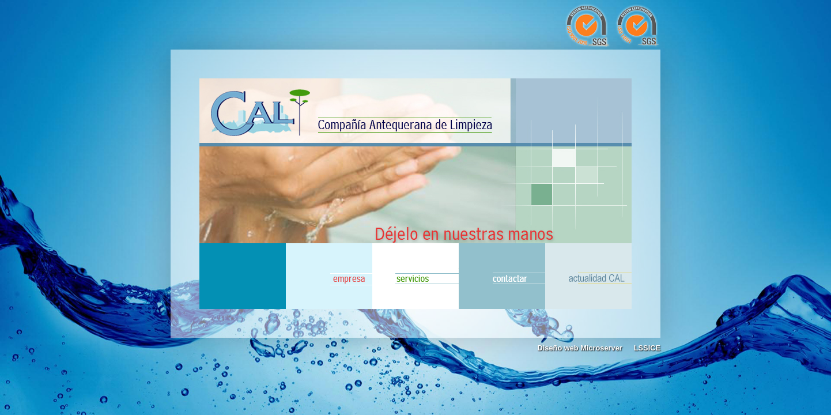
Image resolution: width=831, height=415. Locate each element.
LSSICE (647, 348)
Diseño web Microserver (580, 348)
